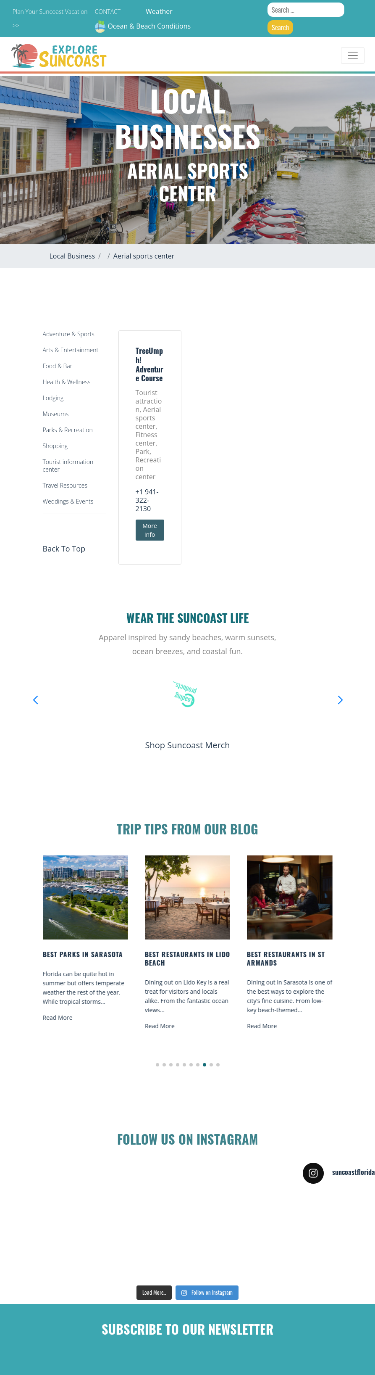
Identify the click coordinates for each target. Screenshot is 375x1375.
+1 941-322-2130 (147, 500)
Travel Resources (65, 485)
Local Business (72, 256)
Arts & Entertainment (71, 350)
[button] (157, 1064)
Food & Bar (58, 366)
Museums (56, 414)
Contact (108, 12)
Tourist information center (68, 465)
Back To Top (64, 549)
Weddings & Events (68, 501)
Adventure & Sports (68, 334)
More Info (149, 530)
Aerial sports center (144, 256)
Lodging (53, 398)
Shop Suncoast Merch (187, 745)
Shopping (55, 446)
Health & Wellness (67, 382)
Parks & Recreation (68, 430)
